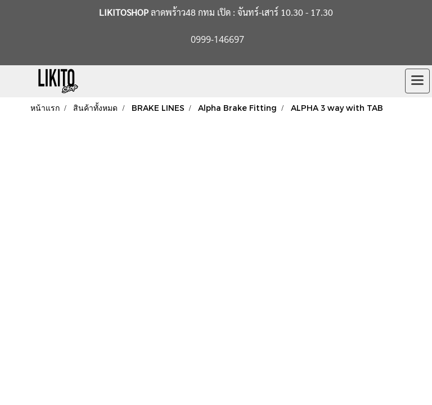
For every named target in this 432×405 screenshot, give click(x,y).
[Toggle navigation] (417, 81)
